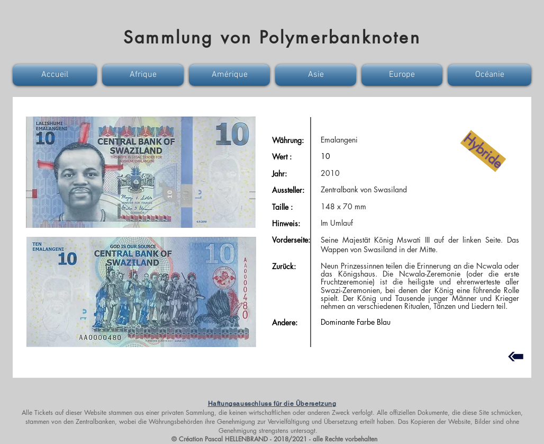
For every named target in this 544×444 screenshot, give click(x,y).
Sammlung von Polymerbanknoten (272, 37)
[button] (56, 75)
